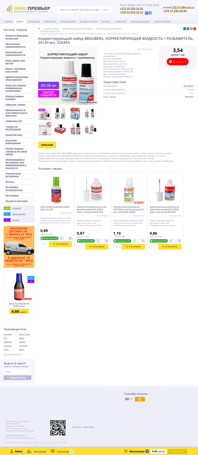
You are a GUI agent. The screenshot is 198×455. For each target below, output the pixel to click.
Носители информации (18, 141)
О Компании (120, 22)
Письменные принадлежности (18, 45)
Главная (8, 22)
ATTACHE (23, 345)
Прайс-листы (50, 22)
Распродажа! (34, 22)
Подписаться (17, 377)
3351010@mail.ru (183, 7)
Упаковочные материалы (18, 175)
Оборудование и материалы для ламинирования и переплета (18, 163)
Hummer (8, 334)
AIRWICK (8, 342)
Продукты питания (18, 200)
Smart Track (24, 334)
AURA (6, 349)
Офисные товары (18, 104)
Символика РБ (13, 120)
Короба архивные (162, 22)
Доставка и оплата (88, 22)
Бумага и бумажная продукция (18, 37)
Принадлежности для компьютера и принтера (18, 113)
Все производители (13, 354)
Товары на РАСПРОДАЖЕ (13, 128)
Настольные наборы (140, 22)
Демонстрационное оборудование (18, 78)
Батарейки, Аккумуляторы (18, 188)
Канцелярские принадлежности (18, 53)
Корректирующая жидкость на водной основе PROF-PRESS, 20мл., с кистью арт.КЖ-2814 (91, 209)
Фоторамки (18, 195)
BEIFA (21, 349)
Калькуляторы (18, 134)
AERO (21, 338)
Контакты (106, 22)
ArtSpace (8, 345)
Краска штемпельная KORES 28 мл (19, 304)
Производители (68, 22)
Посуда (18, 181)
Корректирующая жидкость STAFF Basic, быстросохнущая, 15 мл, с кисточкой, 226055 (128, 209)
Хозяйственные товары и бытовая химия (18, 151)
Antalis (22, 342)
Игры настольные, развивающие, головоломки (16, 88)
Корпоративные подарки (14, 97)
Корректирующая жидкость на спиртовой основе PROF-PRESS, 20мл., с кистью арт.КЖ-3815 (164, 209)
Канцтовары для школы (18, 62)
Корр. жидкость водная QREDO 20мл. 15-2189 (55, 208)
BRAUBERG (188, 86)
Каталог (20, 22)
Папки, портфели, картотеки (18, 70)
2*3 (5, 338)
